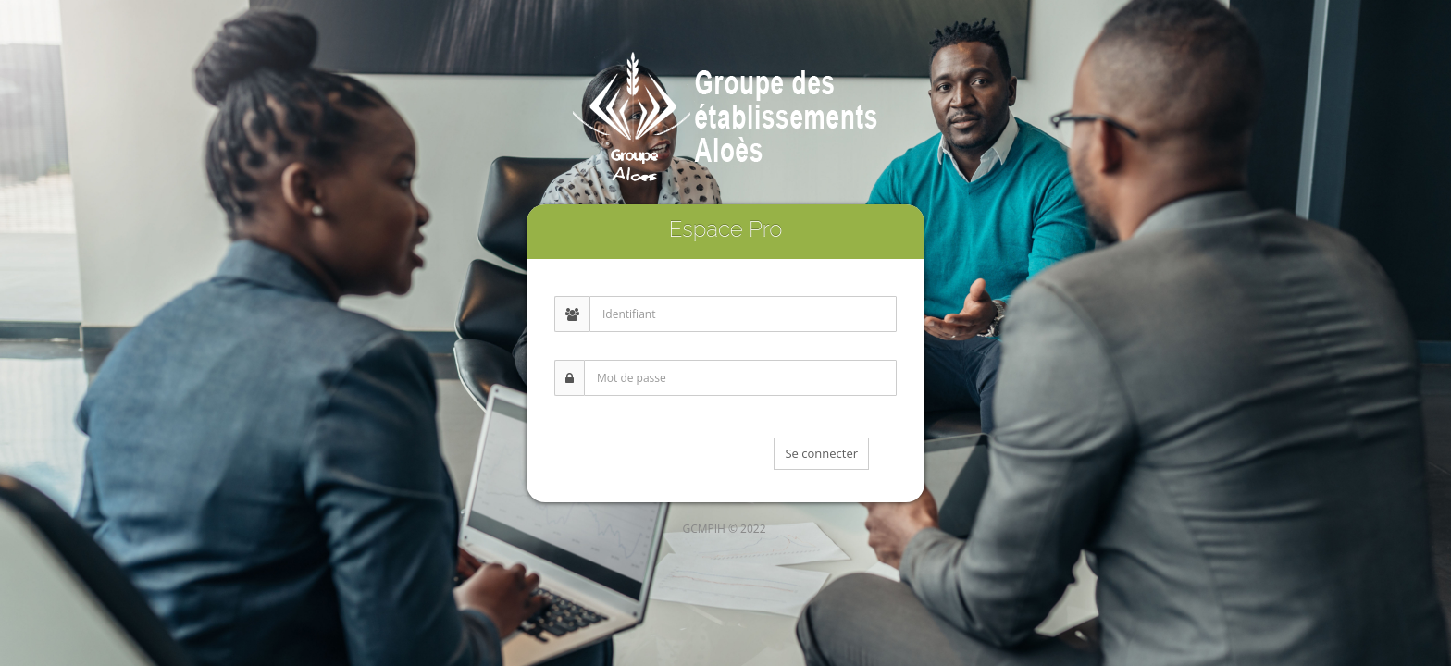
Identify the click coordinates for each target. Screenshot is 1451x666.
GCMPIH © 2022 (723, 528)
